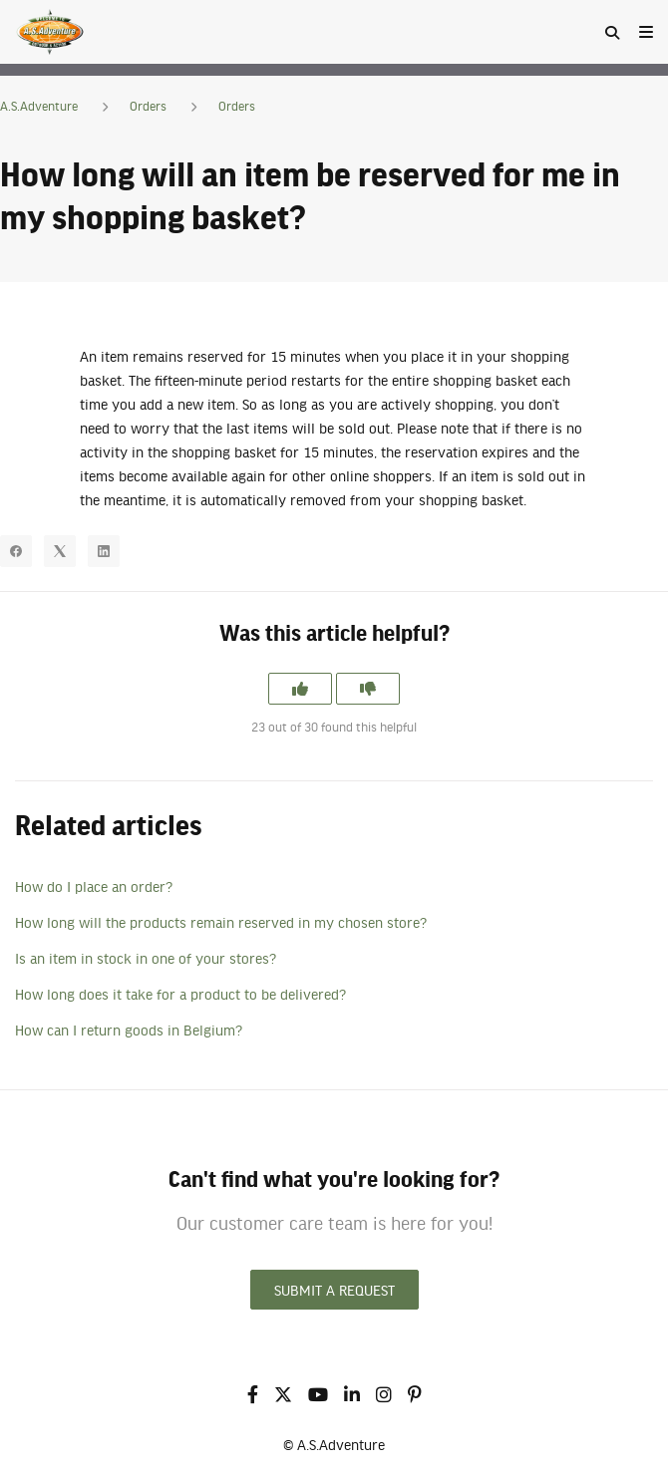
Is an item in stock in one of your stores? (145, 958)
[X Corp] (60, 551)
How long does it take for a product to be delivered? (180, 994)
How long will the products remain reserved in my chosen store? (221, 922)
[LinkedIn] (104, 551)
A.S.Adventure (39, 106)
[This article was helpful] (300, 689)
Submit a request (334, 1290)
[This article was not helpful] (368, 689)
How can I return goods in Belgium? (128, 1029)
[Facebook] (16, 551)
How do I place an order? (93, 886)
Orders (148, 106)
